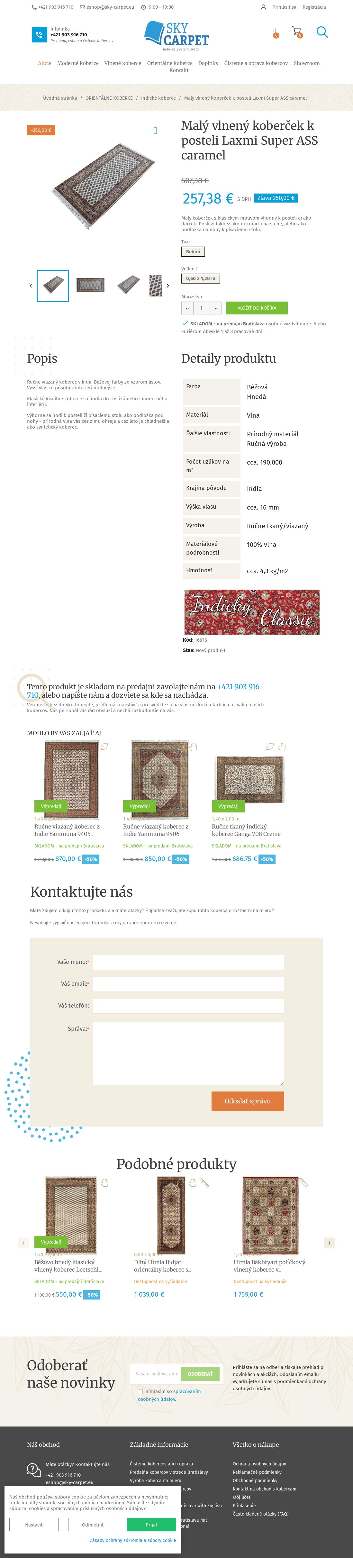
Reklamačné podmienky (257, 1472)
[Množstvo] (201, 308)
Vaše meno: (72, 961)
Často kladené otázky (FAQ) (261, 1514)
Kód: (188, 640)
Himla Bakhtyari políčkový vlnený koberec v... (269, 1266)
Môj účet (241, 1497)
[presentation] (23, 1241)
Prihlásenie (244, 1505)
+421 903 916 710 (55, 7)
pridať (161, 129)
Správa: (77, 1028)
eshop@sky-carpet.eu (110, 7)
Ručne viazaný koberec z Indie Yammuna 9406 (155, 830)
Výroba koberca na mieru (155, 1480)
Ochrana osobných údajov (259, 1464)
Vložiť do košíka (257, 308)
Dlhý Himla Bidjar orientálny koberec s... (162, 1266)
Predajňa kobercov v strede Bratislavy (169, 1472)
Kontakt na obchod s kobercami (265, 1489)
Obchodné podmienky (255, 1480)
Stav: (189, 650)
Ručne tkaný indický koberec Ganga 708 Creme (246, 830)
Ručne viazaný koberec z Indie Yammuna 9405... (67, 830)
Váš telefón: (73, 1005)
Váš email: (74, 983)
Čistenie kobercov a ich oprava (161, 1464)
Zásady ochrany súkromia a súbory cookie (133, 1540)
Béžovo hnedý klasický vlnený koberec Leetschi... (68, 1266)
